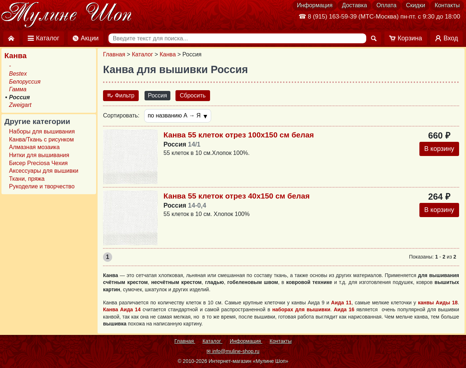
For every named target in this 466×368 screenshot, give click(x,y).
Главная (114, 54)
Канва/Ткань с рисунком (41, 139)
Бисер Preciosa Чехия (38, 163)
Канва (168, 54)
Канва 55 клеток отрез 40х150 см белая (236, 196)
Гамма (18, 89)
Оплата (386, 5)
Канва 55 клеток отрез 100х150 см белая (238, 135)
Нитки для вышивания (39, 155)
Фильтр (120, 95)
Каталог (142, 54)
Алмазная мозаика (34, 147)
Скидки (415, 5)
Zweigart (20, 105)
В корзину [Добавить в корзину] (439, 148)
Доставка (354, 5)
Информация (314, 5)
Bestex (18, 74)
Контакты (447, 5)
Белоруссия (25, 82)
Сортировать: (121, 115)
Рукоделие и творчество (42, 186)
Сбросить (193, 95)
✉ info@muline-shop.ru (232, 351)
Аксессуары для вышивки (43, 171)
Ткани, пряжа (27, 179)
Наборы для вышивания (42, 131)
